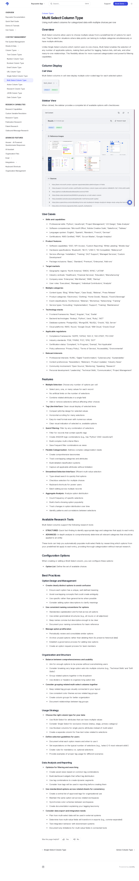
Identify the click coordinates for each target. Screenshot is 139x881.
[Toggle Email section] (18, 158)
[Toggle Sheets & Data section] (18, 46)
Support (107, 4)
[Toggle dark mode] (131, 4)
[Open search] (69, 4)
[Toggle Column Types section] (18, 50)
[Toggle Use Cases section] (18, 30)
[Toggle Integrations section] (18, 162)
